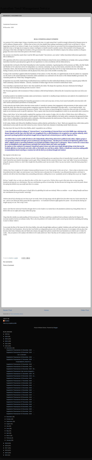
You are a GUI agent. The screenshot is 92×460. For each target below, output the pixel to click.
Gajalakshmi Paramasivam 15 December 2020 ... (20, 385)
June (7, 428)
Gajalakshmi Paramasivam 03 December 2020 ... (20, 411)
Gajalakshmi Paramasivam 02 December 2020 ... (20, 413)
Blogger (56, 327)
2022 (6, 341)
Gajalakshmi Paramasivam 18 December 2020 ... (20, 378)
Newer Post (7, 310)
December (9, 348)
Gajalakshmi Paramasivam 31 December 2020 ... (20, 350)
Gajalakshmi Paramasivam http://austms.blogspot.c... (20, 371)
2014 (6, 455)
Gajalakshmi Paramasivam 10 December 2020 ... (20, 395)
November (9, 416)
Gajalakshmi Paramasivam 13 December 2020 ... (20, 390)
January (8, 440)
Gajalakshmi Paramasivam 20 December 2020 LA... (20, 376)
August (8, 423)
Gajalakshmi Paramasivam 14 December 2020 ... (20, 387)
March (8, 435)
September (9, 421)
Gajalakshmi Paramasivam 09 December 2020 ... (20, 397)
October (8, 419)
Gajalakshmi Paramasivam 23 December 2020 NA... (20, 369)
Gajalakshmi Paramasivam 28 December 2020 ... (20, 357)
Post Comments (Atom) (17, 314)
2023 (6, 338)
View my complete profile (10, 323)
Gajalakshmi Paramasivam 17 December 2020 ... (20, 380)
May (7, 430)
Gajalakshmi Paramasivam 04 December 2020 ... (20, 406)
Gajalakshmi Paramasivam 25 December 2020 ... (20, 364)
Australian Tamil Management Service (25, 8)
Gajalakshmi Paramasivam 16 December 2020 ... (20, 383)
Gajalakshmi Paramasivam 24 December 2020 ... (20, 366)
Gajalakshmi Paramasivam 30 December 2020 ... (20, 352)
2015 (6, 452)
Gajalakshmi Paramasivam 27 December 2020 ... (20, 359)
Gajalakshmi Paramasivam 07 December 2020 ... (20, 402)
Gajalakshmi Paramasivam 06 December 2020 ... (20, 404)
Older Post (85, 310)
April (7, 433)
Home (46, 310)
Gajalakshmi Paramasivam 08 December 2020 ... (20, 399)
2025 (6, 334)
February (9, 438)
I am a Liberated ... (16, 354)
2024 (6, 336)
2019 (6, 443)
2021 (6, 343)
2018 (6, 445)
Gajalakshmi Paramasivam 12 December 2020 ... (20, 392)
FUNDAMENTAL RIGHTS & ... (19, 361)
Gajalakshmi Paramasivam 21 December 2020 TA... (20, 373)
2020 (6, 346)
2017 (6, 448)
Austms (7, 320)
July (7, 426)
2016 (6, 450)
